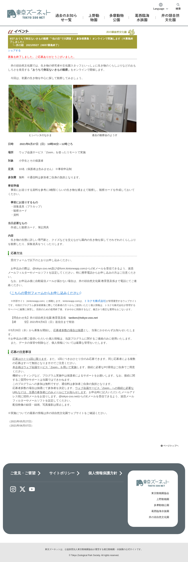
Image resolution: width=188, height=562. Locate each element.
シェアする (14, 50)
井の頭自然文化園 (159, 517)
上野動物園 (162, 499)
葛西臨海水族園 (160, 511)
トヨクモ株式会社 (95, 300)
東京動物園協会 (160, 493)
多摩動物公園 (161, 505)
